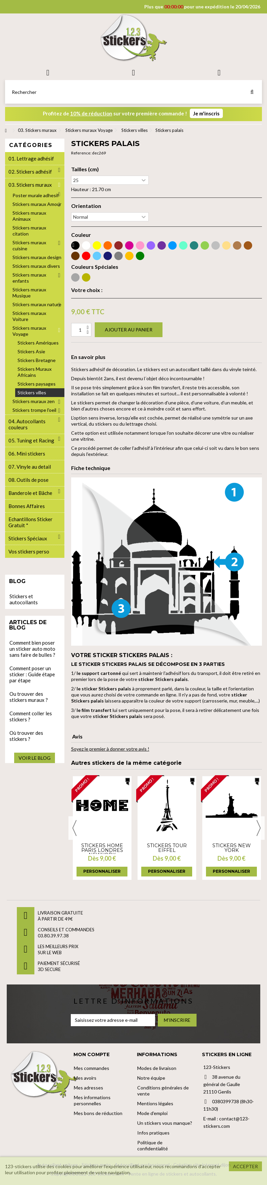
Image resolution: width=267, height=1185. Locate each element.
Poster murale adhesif (35, 195)
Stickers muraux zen (33, 401)
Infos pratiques (153, 1133)
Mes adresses (88, 1087)
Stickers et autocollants (23, 599)
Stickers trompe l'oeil (34, 410)
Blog (17, 581)
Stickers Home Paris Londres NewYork (102, 850)
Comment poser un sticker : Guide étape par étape (32, 674)
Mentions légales (155, 1103)
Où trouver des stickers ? (26, 736)
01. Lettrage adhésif (31, 158)
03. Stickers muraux (30, 185)
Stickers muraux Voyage (29, 331)
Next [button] (259, 828)
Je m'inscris (206, 113)
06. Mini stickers (26, 454)
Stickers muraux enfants (29, 278)
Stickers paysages (37, 384)
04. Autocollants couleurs (27, 424)
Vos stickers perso (28, 551)
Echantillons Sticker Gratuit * (30, 522)
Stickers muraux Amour (36, 204)
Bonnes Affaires (26, 506)
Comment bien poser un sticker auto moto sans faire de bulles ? (32, 649)
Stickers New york (231, 847)
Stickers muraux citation (29, 231)
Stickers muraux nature (36, 304)
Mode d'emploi (152, 1113)
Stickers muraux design (36, 257)
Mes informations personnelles (92, 1100)
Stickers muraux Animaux (29, 216)
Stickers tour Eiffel (167, 847)
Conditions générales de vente (163, 1091)
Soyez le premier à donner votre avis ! (110, 749)
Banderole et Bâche (30, 493)
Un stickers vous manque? (164, 1123)
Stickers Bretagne (37, 360)
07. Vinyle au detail (29, 467)
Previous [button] (74, 828)
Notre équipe (151, 1078)
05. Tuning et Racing (31, 440)
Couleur (81, 235)
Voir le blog (35, 758)
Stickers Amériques (38, 343)
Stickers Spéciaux (27, 538)
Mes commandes (91, 1068)
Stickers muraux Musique (29, 292)
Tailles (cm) (85, 169)
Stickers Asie (31, 351)
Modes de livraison (156, 1068)
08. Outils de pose (28, 480)
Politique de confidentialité (152, 1145)
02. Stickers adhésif (30, 172)
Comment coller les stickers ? (30, 716)
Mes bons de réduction (98, 1113)
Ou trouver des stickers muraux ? (28, 697)
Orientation (86, 206)
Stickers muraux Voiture (29, 316)
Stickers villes (32, 392)
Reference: (81, 152)
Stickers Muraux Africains (35, 372)
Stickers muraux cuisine (29, 245)
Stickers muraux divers (36, 266)
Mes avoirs (85, 1078)
